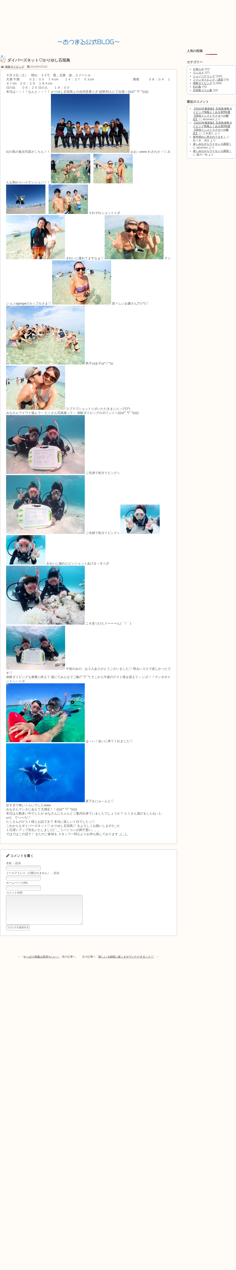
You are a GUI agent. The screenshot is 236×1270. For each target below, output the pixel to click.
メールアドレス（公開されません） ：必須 (32, 873)
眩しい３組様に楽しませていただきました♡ (126, 962)
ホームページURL (17, 882)
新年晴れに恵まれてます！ (209, 136)
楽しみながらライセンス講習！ (212, 143)
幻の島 (197, 86)
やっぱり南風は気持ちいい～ (41, 962)
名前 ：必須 (13, 863)
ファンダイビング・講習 (208, 79)
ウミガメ (198, 72)
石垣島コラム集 (202, 90)
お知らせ (198, 69)
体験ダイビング (14, 66)
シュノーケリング (204, 76)
